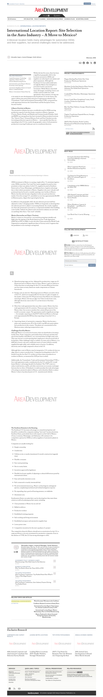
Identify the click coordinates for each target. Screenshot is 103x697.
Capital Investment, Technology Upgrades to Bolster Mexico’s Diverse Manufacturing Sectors (17, 79)
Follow (46, 15)
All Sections (13, 19)
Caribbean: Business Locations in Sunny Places (46, 603)
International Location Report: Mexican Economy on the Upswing (20, 84)
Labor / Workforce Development (29, 674)
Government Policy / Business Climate (27, 560)
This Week (79, 254)
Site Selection (28, 677)
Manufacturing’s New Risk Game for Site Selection (30, 562)
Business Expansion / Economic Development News (33, 679)
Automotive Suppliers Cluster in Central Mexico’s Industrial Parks (20, 88)
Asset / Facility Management (32, 671)
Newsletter (11, 675)
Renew (93, 4)
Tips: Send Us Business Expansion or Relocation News (80, 133)
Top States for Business (23, 572)
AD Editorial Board (82, 19)
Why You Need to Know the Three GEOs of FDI (29, 568)
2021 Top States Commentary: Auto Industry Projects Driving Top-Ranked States (33, 583)
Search (57, 15)
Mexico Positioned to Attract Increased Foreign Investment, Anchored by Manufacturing (46, 615)
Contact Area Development (12, 679)
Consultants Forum (13, 4)
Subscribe (87, 3)
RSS (85, 235)
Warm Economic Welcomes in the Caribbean (46, 601)
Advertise (22, 4)
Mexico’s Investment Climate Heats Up (19, 92)
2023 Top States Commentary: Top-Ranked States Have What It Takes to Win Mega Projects (33, 575)
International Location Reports (33, 26)
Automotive (14, 603)
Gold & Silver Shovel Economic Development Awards (54, 672)
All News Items (69, 128)
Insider (79, 247)
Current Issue (12, 677)
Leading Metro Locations (52, 678)
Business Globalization (22, 566)
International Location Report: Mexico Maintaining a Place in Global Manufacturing (46, 610)
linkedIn (75, 235)
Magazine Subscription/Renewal (14, 672)
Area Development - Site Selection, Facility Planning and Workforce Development (51, 10)
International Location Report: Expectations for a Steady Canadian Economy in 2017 (46, 606)
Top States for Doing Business (53, 680)
